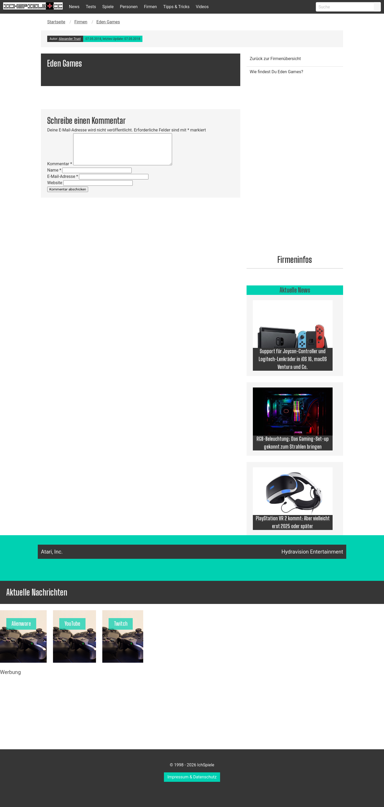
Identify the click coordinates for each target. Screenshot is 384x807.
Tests (91, 6)
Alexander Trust (70, 39)
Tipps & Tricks (176, 6)
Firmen (150, 6)
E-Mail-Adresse (62, 176)
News (74, 6)
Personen (128, 6)
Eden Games (108, 21)
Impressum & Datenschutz (192, 776)
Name (54, 170)
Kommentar (59, 163)
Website (54, 182)
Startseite (56, 21)
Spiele (108, 6)
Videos (202, 6)
